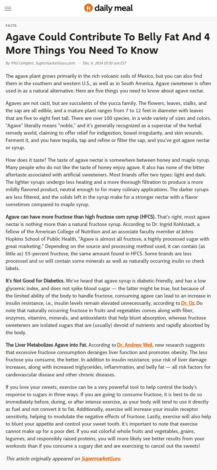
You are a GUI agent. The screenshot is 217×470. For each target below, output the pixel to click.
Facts (11, 26)
